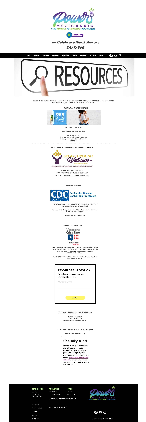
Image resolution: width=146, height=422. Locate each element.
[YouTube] (115, 55)
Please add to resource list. (65, 282)
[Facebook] (111, 55)
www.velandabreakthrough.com (76, 175)
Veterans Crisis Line (89, 247)
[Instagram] (120, 55)
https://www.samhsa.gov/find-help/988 (73, 131)
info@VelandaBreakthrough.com (75, 173)
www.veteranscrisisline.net (74, 258)
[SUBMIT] (75, 298)
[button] (45, 56)
